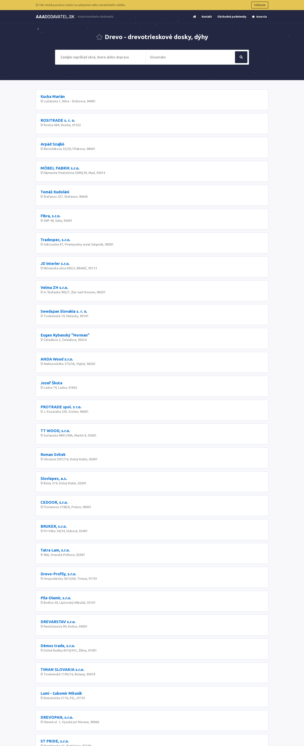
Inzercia (259, 16)
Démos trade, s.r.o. (58, 645)
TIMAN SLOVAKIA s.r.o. (62, 669)
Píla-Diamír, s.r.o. (56, 598)
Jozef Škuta (51, 383)
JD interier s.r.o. (55, 263)
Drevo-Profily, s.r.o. (58, 574)
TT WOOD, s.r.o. (55, 430)
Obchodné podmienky (231, 16)
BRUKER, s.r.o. (54, 526)
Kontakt (207, 16)
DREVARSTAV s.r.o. (58, 621)
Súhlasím (260, 5)
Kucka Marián (53, 96)
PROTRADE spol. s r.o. (61, 407)
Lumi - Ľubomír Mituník (61, 693)
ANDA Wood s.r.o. (57, 359)
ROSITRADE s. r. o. (58, 120)
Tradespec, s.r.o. (55, 239)
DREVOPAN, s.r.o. (57, 717)
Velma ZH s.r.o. (54, 287)
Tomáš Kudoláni (55, 192)
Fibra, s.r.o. (50, 216)
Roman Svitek (53, 454)
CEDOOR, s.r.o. (54, 502)
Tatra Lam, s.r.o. (55, 550)
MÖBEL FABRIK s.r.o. (60, 168)
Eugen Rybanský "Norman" (65, 335)
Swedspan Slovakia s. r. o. (64, 311)
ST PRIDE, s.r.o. (55, 741)
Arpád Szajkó (52, 144)
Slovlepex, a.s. (54, 478)
